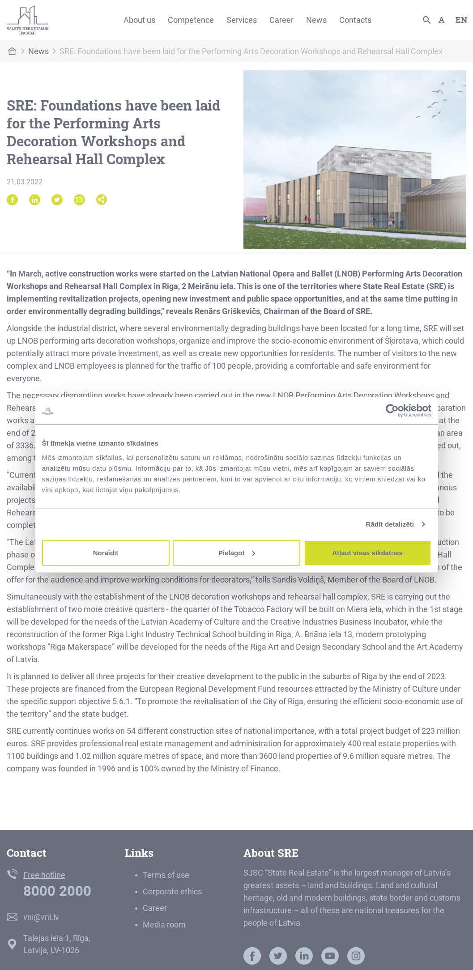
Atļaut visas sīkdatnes (367, 552)
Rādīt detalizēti (390, 524)
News (316, 20)
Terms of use (166, 875)
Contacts (355, 20)
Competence (191, 20)
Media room (164, 924)
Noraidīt (106, 552)
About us (139, 20)
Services (241, 20)
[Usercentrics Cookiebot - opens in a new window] (392, 410)
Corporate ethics (172, 891)
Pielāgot (236, 552)
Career (281, 20)
